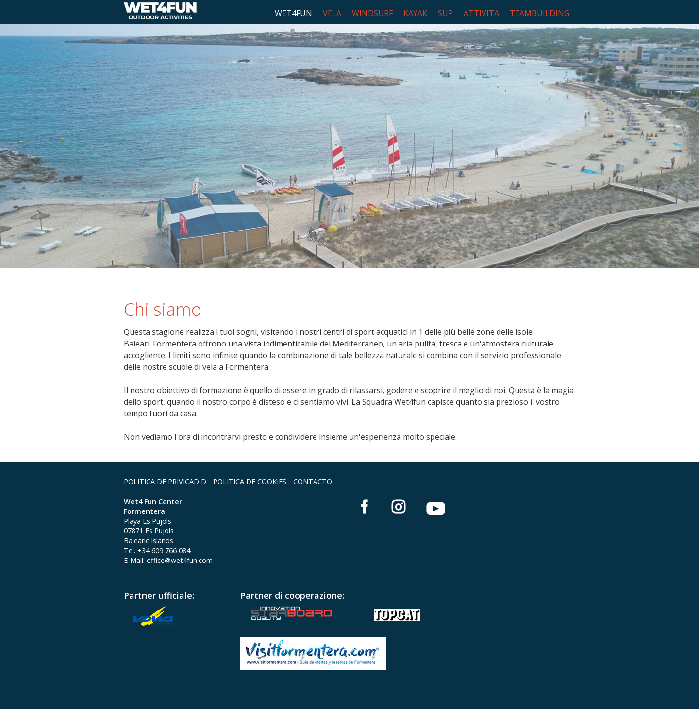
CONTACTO (312, 481)
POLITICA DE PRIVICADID (165, 481)
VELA (332, 13)
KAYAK (415, 13)
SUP (445, 13)
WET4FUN (293, 13)
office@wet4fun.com (180, 560)
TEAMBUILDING (539, 13)
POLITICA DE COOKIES (249, 481)
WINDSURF (372, 13)
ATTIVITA (481, 13)
